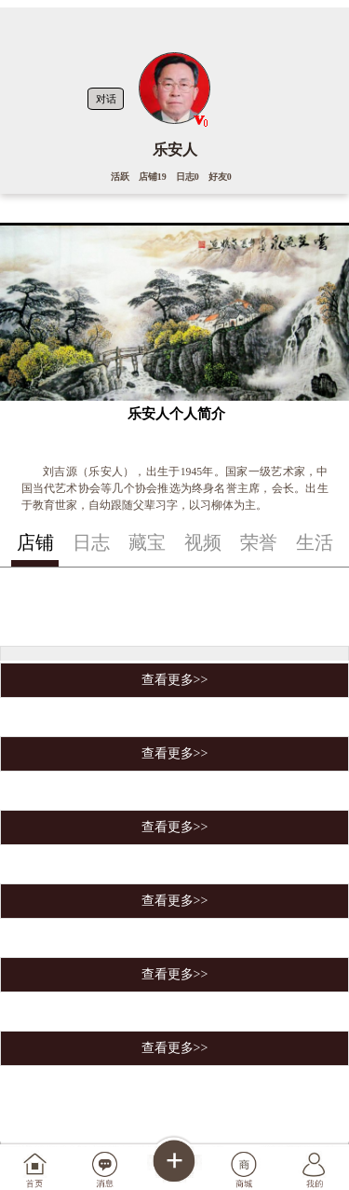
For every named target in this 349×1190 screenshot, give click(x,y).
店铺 (35, 542)
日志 (91, 542)
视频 (202, 542)
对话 (106, 98)
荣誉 (258, 542)
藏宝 (147, 542)
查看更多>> (174, 680)
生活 (314, 542)
